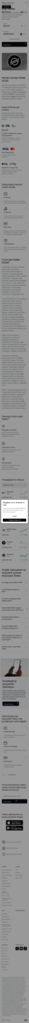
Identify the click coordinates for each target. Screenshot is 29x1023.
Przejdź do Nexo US (14, 520)
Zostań (14, 516)
